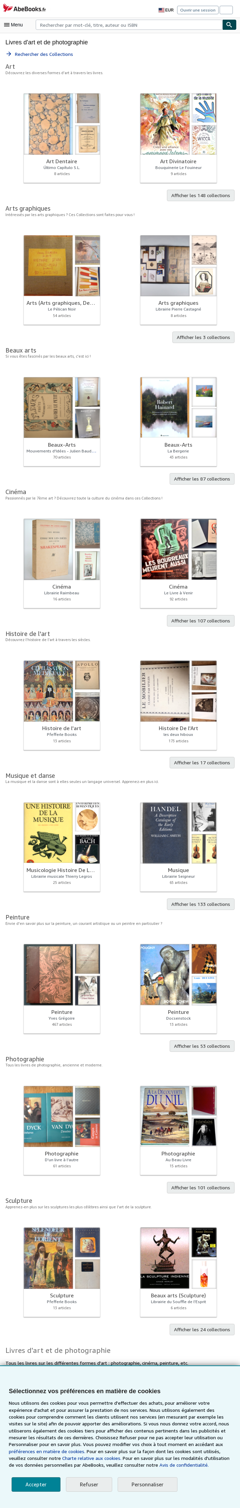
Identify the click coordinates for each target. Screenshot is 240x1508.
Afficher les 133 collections (202, 904)
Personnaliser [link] (145, 1484)
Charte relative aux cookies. (39, 1458)
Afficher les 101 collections (202, 1188)
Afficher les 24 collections (203, 1330)
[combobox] (129, 25)
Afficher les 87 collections (203, 479)
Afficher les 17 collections (203, 763)
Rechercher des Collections (39, 54)
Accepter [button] (35, 1484)
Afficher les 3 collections (204, 337)
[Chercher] (229, 25)
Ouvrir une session (199, 9)
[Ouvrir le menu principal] (15, 25)
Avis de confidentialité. (143, 1465)
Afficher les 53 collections (203, 1046)
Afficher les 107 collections (202, 621)
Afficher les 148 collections (202, 195)
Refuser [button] (88, 1484)
